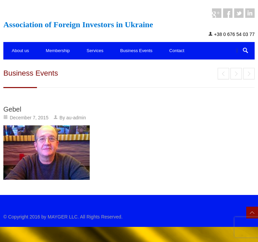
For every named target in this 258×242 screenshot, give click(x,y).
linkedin (250, 13)
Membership (58, 50)
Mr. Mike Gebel (236, 73)
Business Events (136, 50)
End (223, 73)
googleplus (216, 13)
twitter (239, 13)
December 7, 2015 (29, 117)
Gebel (12, 109)
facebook (227, 13)
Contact (176, 50)
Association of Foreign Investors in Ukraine (78, 24)
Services (95, 50)
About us (20, 50)
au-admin (76, 117)
